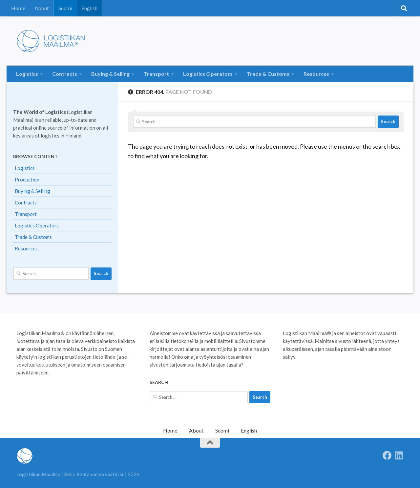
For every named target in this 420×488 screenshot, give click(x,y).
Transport (156, 74)
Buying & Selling (110, 74)
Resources (316, 74)
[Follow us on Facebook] (387, 455)
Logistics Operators (208, 74)
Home (18, 8)
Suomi (65, 8)
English (89, 8)
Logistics (27, 74)
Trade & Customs (268, 74)
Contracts (64, 74)
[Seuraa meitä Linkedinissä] (399, 455)
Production (27, 179)
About (41, 8)
